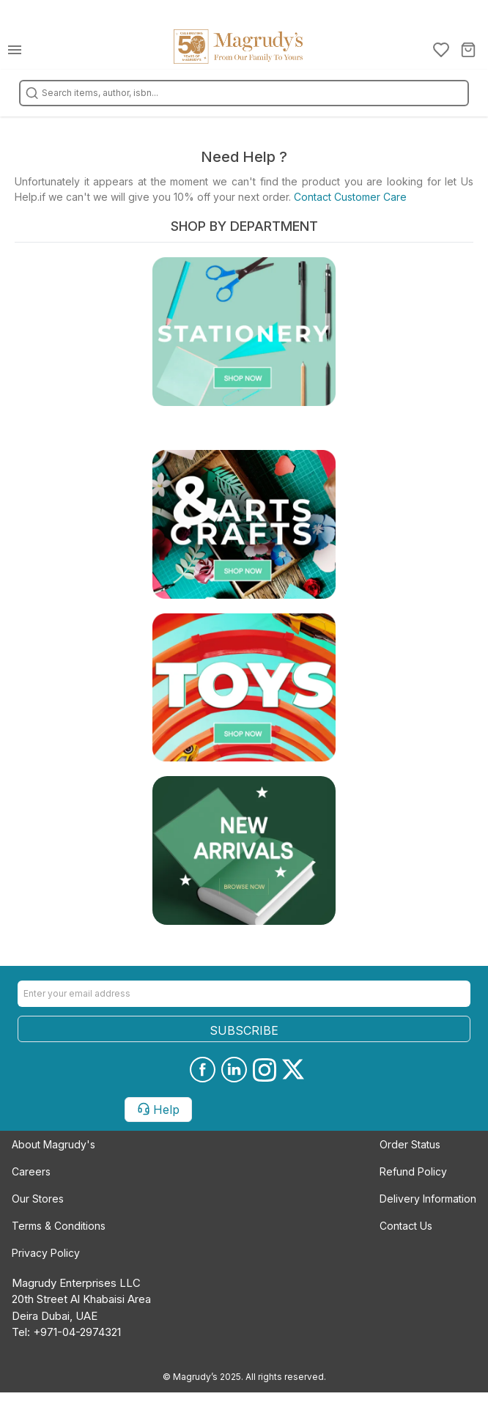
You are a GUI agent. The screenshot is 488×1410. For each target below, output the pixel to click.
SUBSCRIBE (244, 1030)
